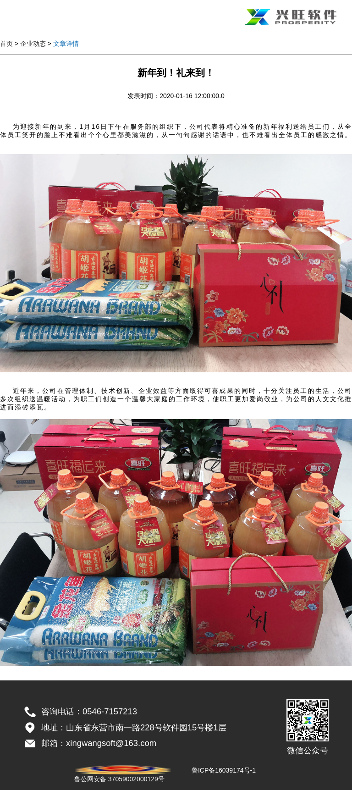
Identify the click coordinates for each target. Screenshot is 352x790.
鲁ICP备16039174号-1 (224, 770)
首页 (6, 43)
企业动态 (33, 43)
